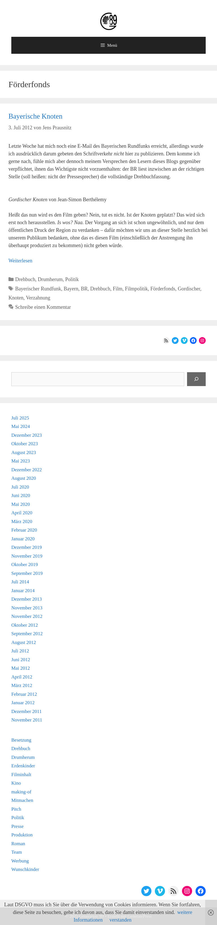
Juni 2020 (20, 495)
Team (16, 852)
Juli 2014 (20, 581)
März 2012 (21, 685)
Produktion (22, 835)
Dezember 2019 (26, 547)
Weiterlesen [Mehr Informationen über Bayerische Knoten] (20, 261)
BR (84, 289)
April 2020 (21, 512)
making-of (21, 792)
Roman (18, 843)
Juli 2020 (20, 487)
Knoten (15, 298)
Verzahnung (38, 298)
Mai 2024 (20, 426)
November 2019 (26, 556)
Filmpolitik (136, 289)
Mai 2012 (20, 668)
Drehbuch (25, 279)
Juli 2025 (20, 418)
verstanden (121, 920)
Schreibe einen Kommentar (43, 307)
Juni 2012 (20, 659)
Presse (17, 826)
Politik (72, 279)
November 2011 (26, 720)
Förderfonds (162, 289)
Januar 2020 (23, 538)
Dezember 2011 (26, 711)
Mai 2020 (20, 504)
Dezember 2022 (26, 469)
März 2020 (21, 521)
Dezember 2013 (26, 599)
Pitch (16, 809)
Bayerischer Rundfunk (38, 289)
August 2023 (23, 452)
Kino (16, 783)
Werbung (20, 861)
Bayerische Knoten (35, 116)
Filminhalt (21, 774)
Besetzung (21, 740)
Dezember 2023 (26, 435)
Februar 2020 (24, 530)
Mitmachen (22, 800)
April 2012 (21, 677)
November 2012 (26, 616)
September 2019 (27, 573)
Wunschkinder (25, 869)
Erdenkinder (23, 765)
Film (117, 289)
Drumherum (50, 279)
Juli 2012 (20, 651)
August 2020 (23, 478)
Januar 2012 (23, 702)
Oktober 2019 (24, 564)
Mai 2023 (20, 461)
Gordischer (189, 289)
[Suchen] (196, 379)
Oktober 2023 (24, 443)
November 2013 (26, 608)
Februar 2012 (24, 694)
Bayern (71, 289)
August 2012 (23, 642)
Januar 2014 (23, 590)
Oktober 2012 (24, 625)
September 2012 (27, 633)
